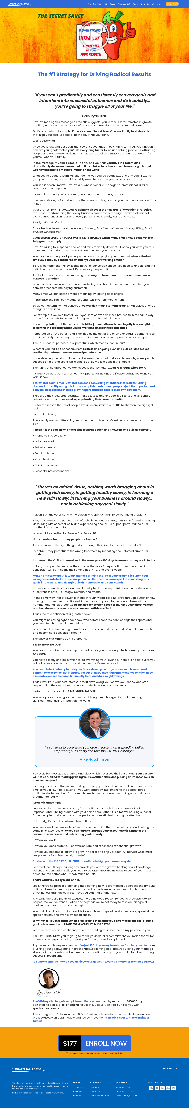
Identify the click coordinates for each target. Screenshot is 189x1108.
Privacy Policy (79, 1087)
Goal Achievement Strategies (20, 6)
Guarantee (95, 1087)
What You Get (124, 4)
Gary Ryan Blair (94, 4)
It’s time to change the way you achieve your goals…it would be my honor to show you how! (93, 961)
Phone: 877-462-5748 (99, 1095)
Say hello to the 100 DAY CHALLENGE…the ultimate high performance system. (83, 861)
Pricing (135, 4)
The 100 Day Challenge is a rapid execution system (66, 1001)
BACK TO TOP (170, 1068)
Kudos (112, 4)
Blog (143, 4)
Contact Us (95, 1091)
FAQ (105, 4)
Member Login (154, 4)
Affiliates (77, 1095)
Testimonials (78, 1091)
